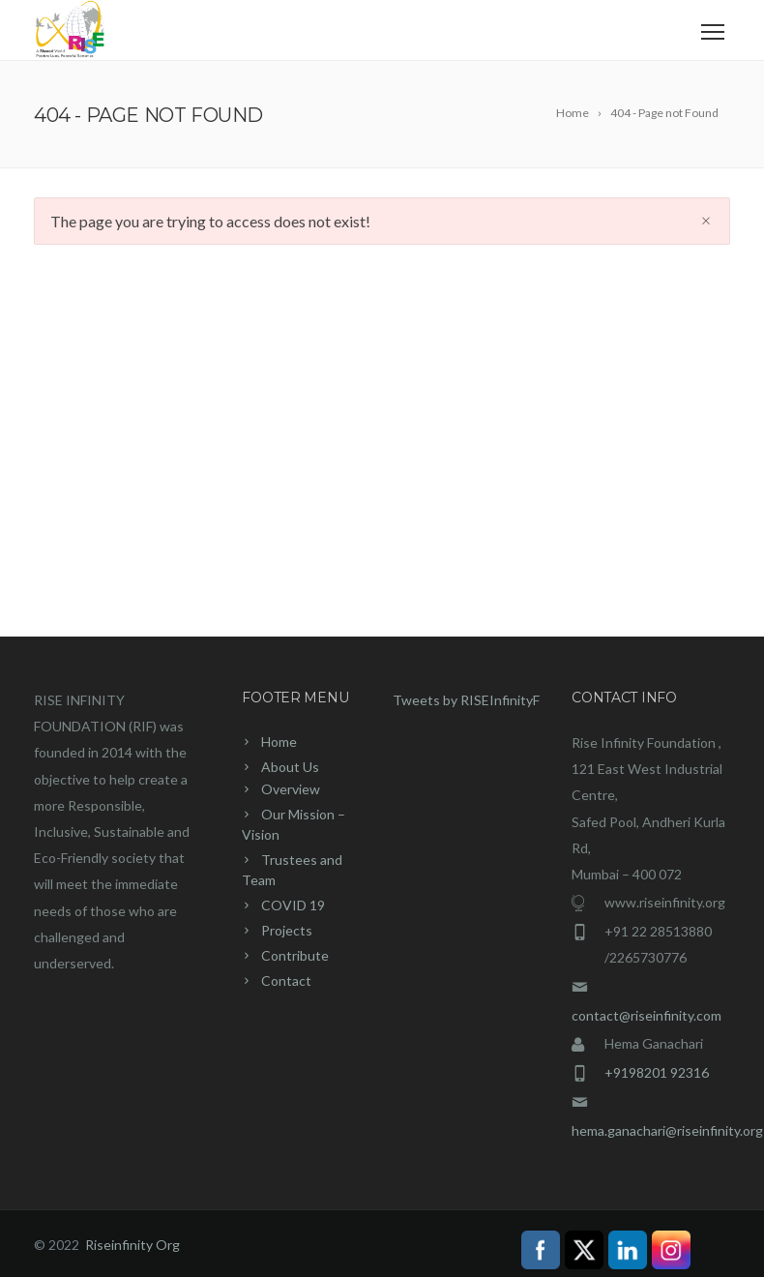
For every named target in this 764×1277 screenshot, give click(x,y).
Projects (286, 930)
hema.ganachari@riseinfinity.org (667, 1130)
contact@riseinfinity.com (646, 1015)
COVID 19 (293, 905)
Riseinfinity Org (132, 1244)
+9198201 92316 (656, 1072)
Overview (290, 789)
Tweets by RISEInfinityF (466, 700)
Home (279, 741)
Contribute (295, 955)
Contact (286, 980)
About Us (290, 766)
